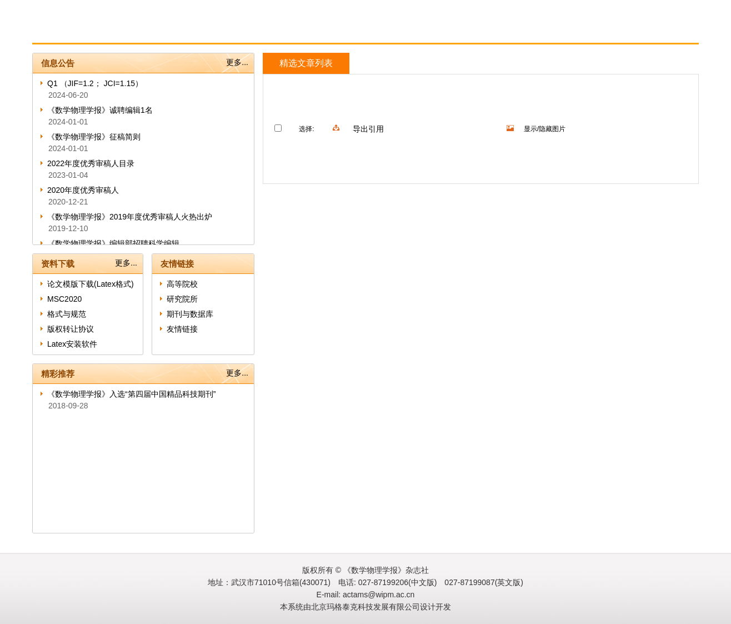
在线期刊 (339, 31)
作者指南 (208, 31)
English (405, 31)
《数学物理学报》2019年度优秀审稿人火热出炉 (129, 216)
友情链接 (182, 329)
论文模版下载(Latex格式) (90, 283)
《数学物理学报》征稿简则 (94, 136)
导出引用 (368, 128)
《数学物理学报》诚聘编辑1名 (100, 110)
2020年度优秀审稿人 (83, 190)
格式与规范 (66, 313)
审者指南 (271, 31)
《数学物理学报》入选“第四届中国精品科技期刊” (131, 394)
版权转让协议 (70, 329)
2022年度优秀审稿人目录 (90, 163)
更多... (237, 62)
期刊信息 (139, 31)
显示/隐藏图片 (544, 129)
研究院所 (182, 298)
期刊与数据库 (190, 313)
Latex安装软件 (72, 344)
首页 (75, 31)
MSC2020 (64, 298)
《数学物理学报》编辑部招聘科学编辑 (113, 243)
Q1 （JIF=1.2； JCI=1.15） (95, 83)
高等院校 (182, 283)
